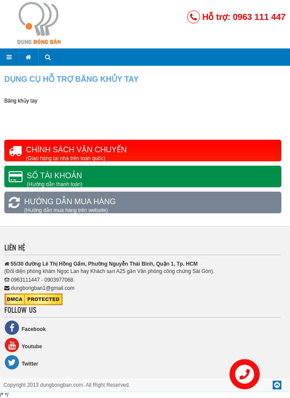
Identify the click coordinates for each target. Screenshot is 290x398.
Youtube (23, 345)
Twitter (21, 362)
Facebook (25, 327)
